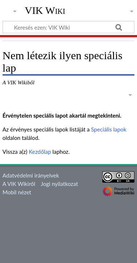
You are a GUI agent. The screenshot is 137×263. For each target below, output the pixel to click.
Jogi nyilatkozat (59, 183)
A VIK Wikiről (19, 183)
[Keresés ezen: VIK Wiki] (68, 27)
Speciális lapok (108, 129)
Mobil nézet (17, 192)
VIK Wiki (45, 10)
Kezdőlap (40, 151)
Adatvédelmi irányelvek (31, 175)
